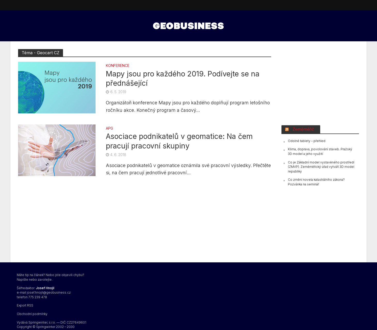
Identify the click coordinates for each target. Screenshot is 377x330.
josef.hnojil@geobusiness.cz (49, 292)
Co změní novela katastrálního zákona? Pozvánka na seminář (316, 182)
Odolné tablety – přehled (306, 141)
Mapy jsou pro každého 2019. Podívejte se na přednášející (183, 78)
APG (109, 128)
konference (117, 66)
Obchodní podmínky (32, 314)
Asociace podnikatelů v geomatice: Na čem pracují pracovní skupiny (179, 141)
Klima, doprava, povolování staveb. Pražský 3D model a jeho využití (320, 151)
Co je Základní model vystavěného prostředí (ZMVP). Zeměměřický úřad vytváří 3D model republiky (321, 166)
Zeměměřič (303, 129)
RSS (30, 305)
